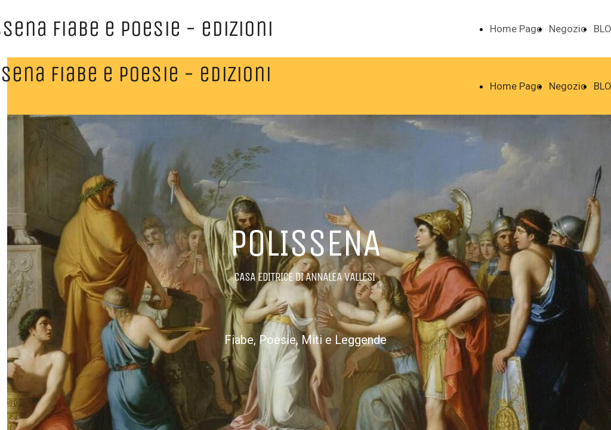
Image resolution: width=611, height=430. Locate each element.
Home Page (516, 29)
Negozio (568, 29)
